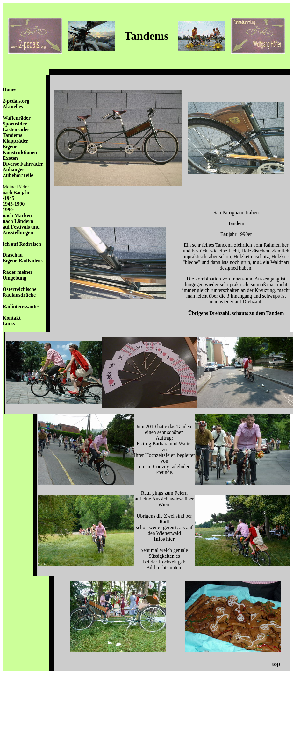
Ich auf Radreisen (22, 244)
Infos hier (164, 539)
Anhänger (13, 169)
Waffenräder (17, 118)
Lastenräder (16, 129)
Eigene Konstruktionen (20, 149)
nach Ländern (18, 221)
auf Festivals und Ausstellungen (21, 229)
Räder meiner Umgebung (17, 274)
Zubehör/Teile (18, 175)
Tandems (12, 135)
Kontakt (12, 318)
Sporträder (15, 123)
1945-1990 (14, 204)
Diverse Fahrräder (23, 164)
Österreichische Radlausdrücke (19, 292)
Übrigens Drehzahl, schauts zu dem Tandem (236, 313)
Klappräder (15, 141)
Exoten (10, 158)
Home (9, 89)
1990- (8, 209)
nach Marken (17, 215)
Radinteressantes (21, 306)
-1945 (8, 198)
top (276, 664)
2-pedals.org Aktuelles (16, 103)
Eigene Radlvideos (23, 260)
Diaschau (13, 255)
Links (9, 323)
